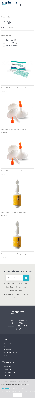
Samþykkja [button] (17, 395)
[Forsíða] (9, 2)
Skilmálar (7, 349)
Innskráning (25, 5)
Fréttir (6, 355)
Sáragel (25, 294)
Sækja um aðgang (10, 352)
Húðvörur (17, 298)
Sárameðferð (6, 17)
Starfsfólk (7, 369)
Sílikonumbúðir (23, 283)
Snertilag (9, 287)
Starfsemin (8, 366)
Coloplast (11, 40)
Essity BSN (11, 43)
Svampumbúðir (9, 283)
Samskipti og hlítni (10, 372)
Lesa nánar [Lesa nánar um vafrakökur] (5, 388)
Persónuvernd (9, 347)
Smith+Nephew (13, 46)
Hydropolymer (21, 287)
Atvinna (7, 375)
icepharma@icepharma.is (17, 329)
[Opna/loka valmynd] (31, 4)
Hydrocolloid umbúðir (12, 294)
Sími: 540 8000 (17, 323)
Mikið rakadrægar (16, 291)
